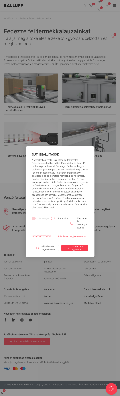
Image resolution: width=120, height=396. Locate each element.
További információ (41, 236)
